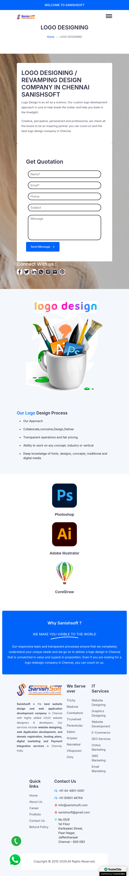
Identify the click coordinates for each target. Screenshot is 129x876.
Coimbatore (75, 713)
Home (50, 36)
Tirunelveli (74, 719)
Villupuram (74, 751)
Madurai (72, 706)
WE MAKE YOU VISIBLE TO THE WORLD (64, 634)
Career (34, 808)
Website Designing (99, 702)
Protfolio (35, 814)
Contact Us (37, 820)
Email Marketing (99, 769)
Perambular (75, 725)
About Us (35, 802)
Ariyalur (72, 738)
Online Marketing (99, 747)
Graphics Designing (99, 713)
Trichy (71, 700)
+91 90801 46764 (70, 798)
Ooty (70, 757)
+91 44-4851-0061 (71, 791)
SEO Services (101, 739)
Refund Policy (39, 827)
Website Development (101, 724)
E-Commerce (101, 732)
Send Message (43, 246)
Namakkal (73, 744)
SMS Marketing (99, 758)
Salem (71, 732)
